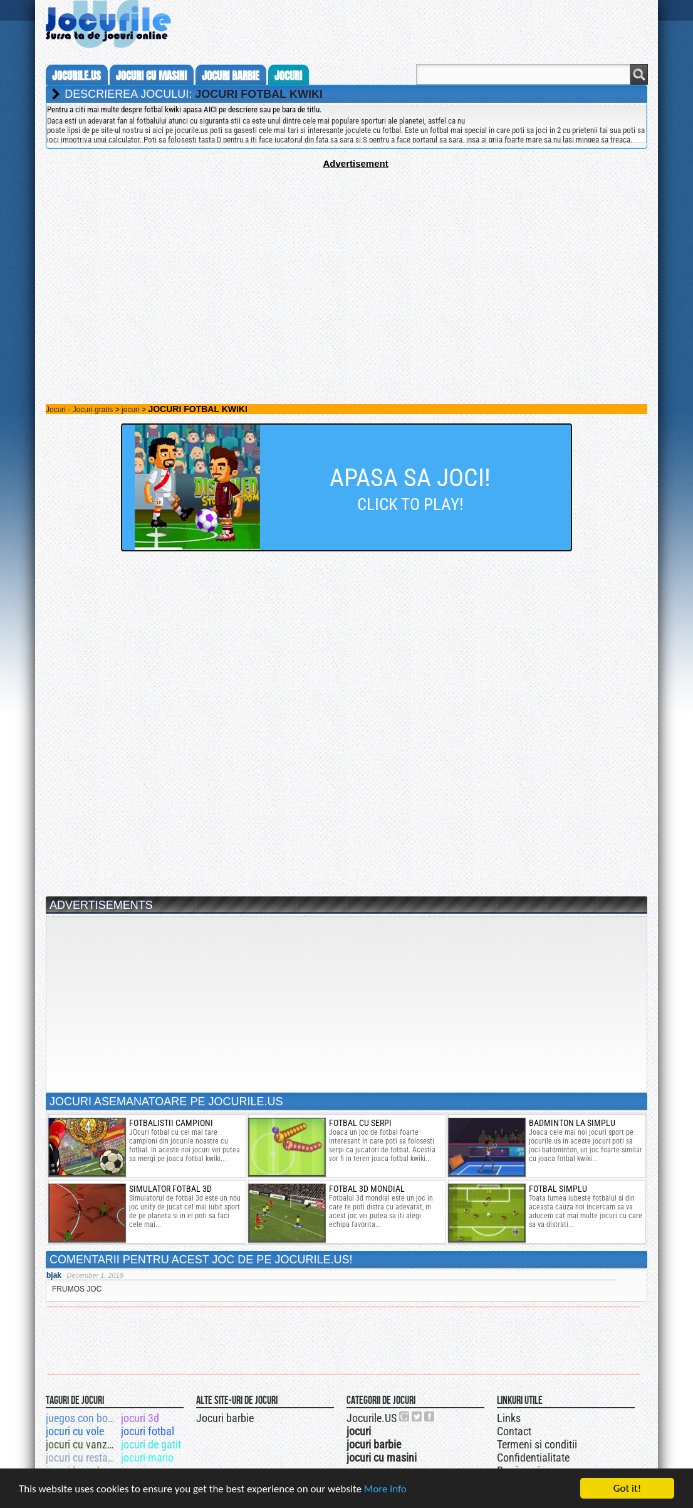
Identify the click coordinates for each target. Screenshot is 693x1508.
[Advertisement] (346, 256)
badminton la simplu (572, 1123)
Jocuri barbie (225, 1418)
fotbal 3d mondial (367, 1189)
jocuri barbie (230, 76)
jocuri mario (147, 1457)
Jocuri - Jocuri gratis (79, 409)
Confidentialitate (533, 1457)
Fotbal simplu (558, 1189)
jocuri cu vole (75, 1431)
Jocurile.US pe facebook (429, 1416)
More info (385, 1489)
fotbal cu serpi (360, 1123)
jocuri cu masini (151, 76)
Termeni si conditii (537, 1444)
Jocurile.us (76, 76)
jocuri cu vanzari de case (82, 1444)
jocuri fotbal (147, 1431)
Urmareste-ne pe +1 (404, 1416)
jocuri (288, 76)
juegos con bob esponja (82, 1418)
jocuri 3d (140, 1418)
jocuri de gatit (151, 1444)
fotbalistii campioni (171, 1123)
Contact (514, 1431)
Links (509, 1418)
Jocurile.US (371, 1418)
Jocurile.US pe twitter (417, 1416)
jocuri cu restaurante (82, 1457)
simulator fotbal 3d (170, 1189)
